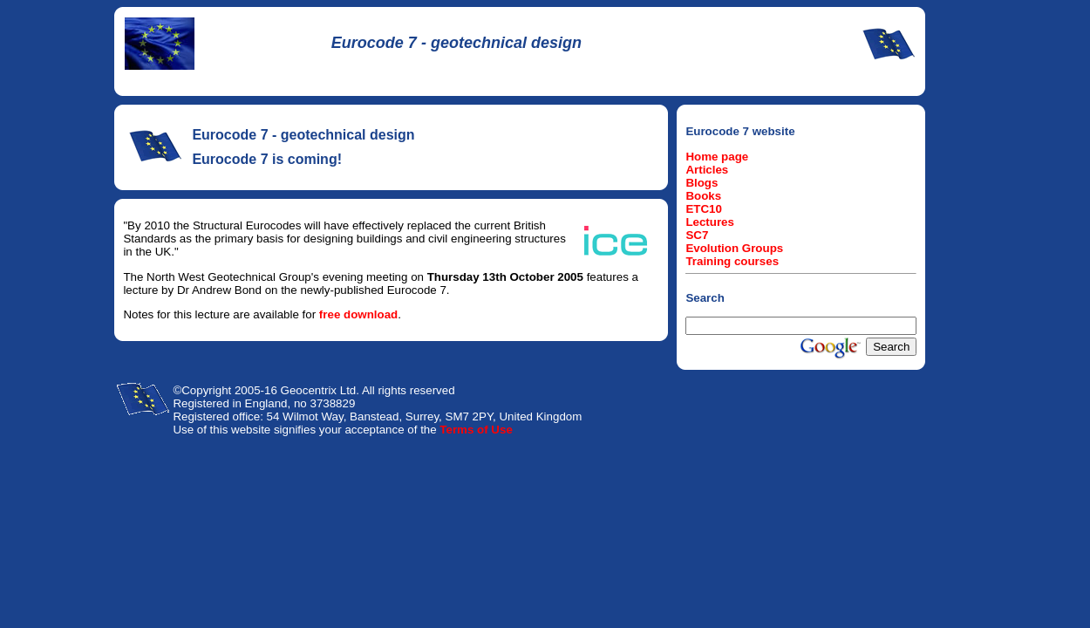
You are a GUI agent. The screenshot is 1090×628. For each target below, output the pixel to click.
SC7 (696, 235)
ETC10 (703, 208)
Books (703, 195)
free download (358, 314)
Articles (706, 169)
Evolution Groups (734, 248)
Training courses (732, 261)
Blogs (701, 182)
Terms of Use (475, 429)
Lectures (709, 222)
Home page (716, 156)
